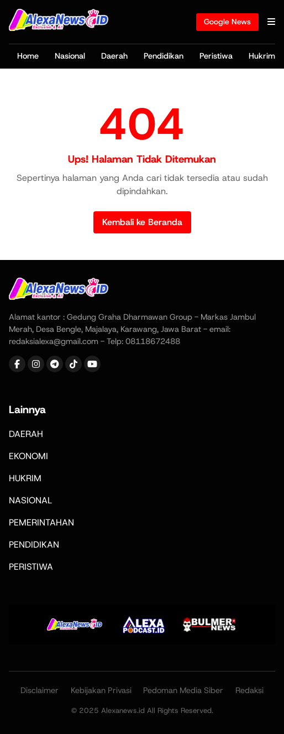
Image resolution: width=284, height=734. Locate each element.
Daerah (114, 55)
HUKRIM (25, 478)
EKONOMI (28, 456)
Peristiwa (216, 55)
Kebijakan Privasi (101, 690)
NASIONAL (30, 500)
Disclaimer (39, 690)
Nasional (70, 55)
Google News (227, 22)
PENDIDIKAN (34, 544)
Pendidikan (163, 55)
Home (28, 55)
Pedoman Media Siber (183, 690)
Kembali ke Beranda (142, 222)
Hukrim (262, 55)
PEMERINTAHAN (41, 522)
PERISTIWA (31, 566)
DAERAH (26, 434)
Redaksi (249, 690)
